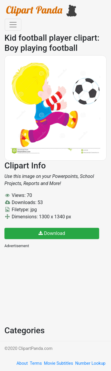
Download (51, 233)
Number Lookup (90, 363)
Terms (36, 363)
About (22, 363)
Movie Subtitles (58, 363)
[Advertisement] (48, 286)
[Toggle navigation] (13, 25)
